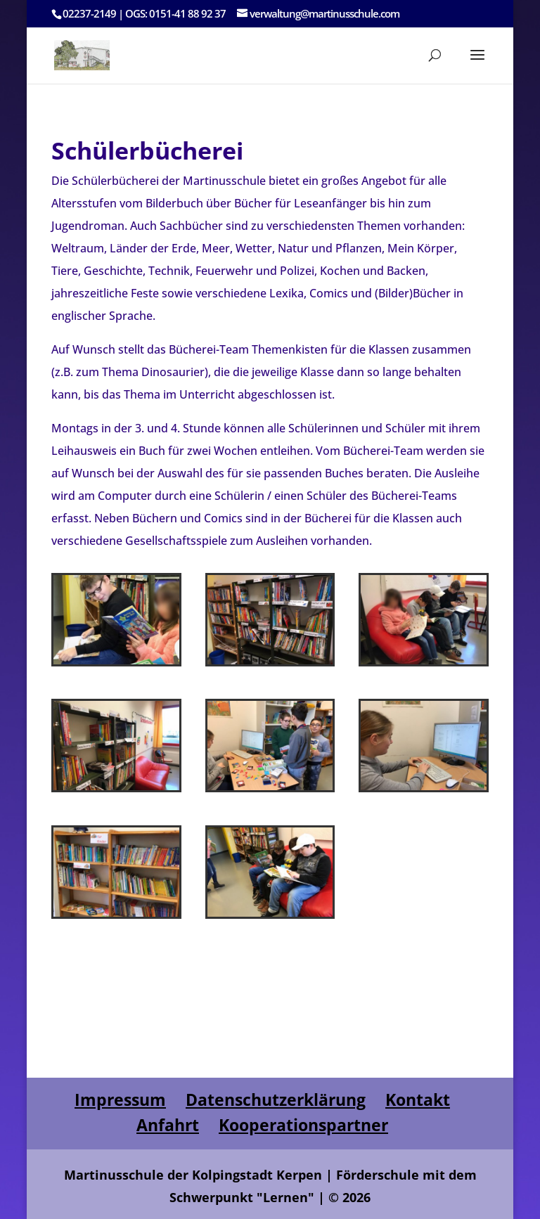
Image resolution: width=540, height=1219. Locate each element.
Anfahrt (167, 1125)
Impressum (120, 1099)
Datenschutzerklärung (276, 1099)
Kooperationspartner (303, 1125)
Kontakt (417, 1099)
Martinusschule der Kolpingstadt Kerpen (193, 1174)
